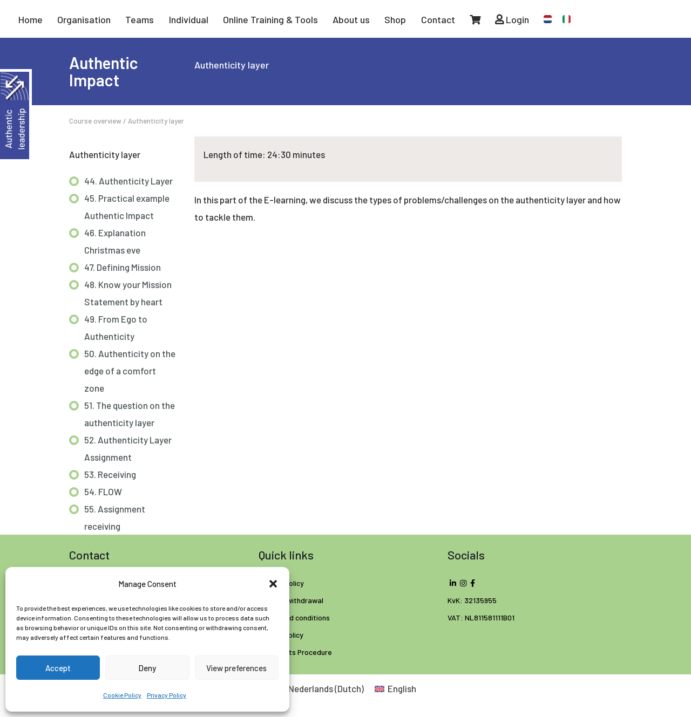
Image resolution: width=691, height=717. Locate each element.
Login (512, 19)
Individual (188, 19)
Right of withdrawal (291, 600)
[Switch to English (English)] (395, 688)
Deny (147, 668)
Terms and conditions (294, 617)
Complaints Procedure (295, 652)
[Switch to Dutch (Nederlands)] (319, 688)
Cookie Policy (122, 695)
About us (351, 19)
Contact (438, 19)
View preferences (236, 668)
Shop (395, 19)
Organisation (84, 19)
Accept (58, 668)
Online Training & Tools (270, 19)
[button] (273, 583)
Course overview (95, 121)
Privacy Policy (166, 695)
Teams (139, 19)
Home (30, 19)
